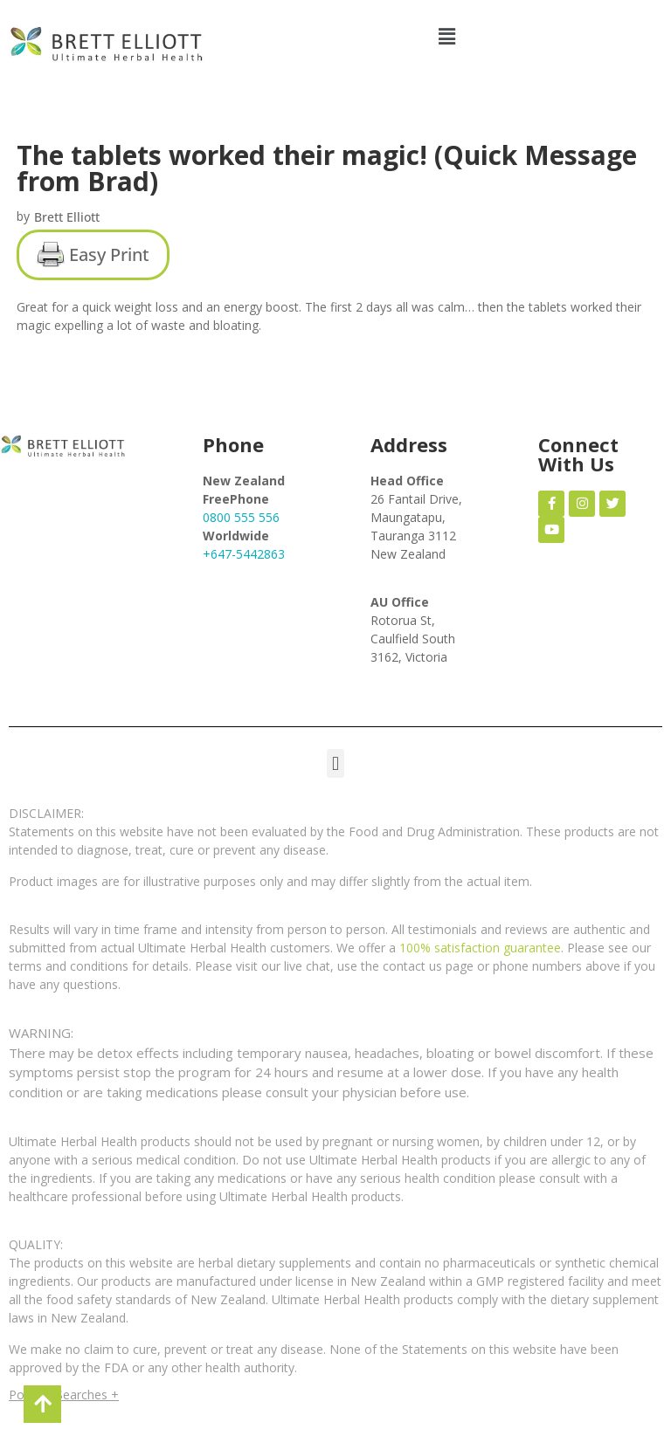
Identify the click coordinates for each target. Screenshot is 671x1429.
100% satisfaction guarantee (480, 947)
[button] (447, 36)
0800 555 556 (241, 517)
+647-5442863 (244, 554)
